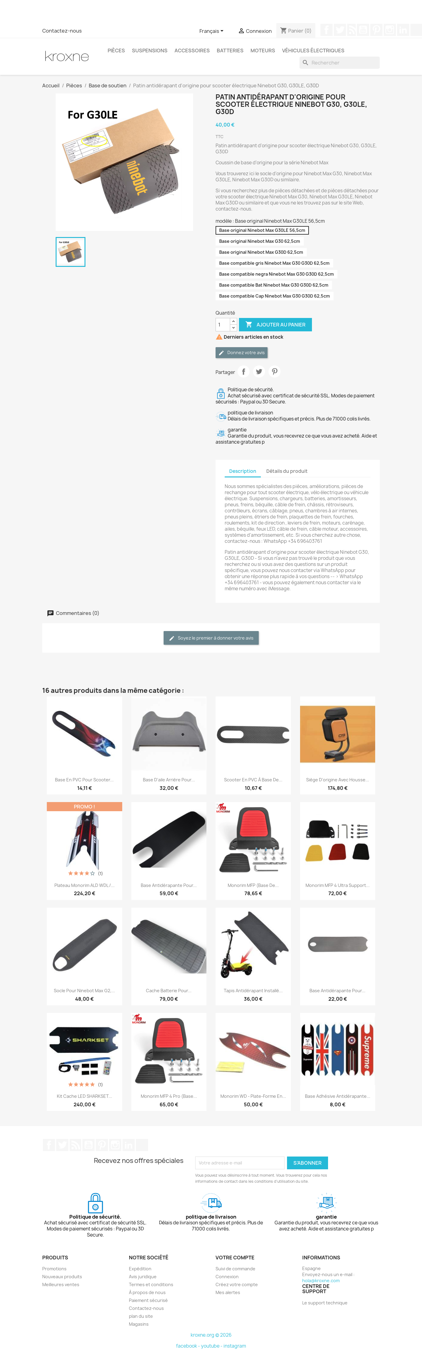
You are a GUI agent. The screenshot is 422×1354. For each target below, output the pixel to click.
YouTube (363, 30)
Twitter (340, 30)
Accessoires (192, 50)
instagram (234, 1346)
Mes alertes (228, 1292)
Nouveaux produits (62, 1276)
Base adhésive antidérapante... (337, 1096)
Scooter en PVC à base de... (253, 780)
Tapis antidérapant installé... (253, 990)
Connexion (227, 1276)
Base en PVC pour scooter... (84, 780)
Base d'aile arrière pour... (169, 780)
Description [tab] (242, 471)
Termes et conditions (151, 1284)
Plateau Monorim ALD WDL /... (84, 885)
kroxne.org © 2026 (211, 1335)
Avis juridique (143, 1276)
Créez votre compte (237, 1284)
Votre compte (235, 1257)
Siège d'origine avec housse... (337, 780)
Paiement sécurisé (148, 1300)
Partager (243, 371)
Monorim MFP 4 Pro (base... (169, 1096)
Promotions (54, 1269)
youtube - (212, 1346)
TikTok (142, 1145)
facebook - (188, 1346)
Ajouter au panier (275, 325)
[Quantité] (223, 324)
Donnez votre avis (241, 353)
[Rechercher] (339, 63)
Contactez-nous (62, 30)
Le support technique (325, 1303)
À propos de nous (147, 1292)
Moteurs (263, 50)
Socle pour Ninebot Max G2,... (84, 990)
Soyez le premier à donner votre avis (211, 638)
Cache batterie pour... (169, 990)
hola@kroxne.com (321, 1280)
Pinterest (376, 30)
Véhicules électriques (313, 50)
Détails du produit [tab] (287, 471)
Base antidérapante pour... (169, 885)
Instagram (390, 30)
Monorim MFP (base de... (253, 885)
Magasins (139, 1324)
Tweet (259, 371)
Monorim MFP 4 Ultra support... (338, 885)
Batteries (230, 50)
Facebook (326, 30)
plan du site (141, 1316)
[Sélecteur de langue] (212, 31)
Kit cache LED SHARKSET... (84, 1096)
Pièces (116, 50)
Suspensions (150, 50)
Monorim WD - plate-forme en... (253, 1096)
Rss (351, 30)
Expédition (140, 1269)
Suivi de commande (235, 1269)
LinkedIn (403, 30)
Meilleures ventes (60, 1284)
